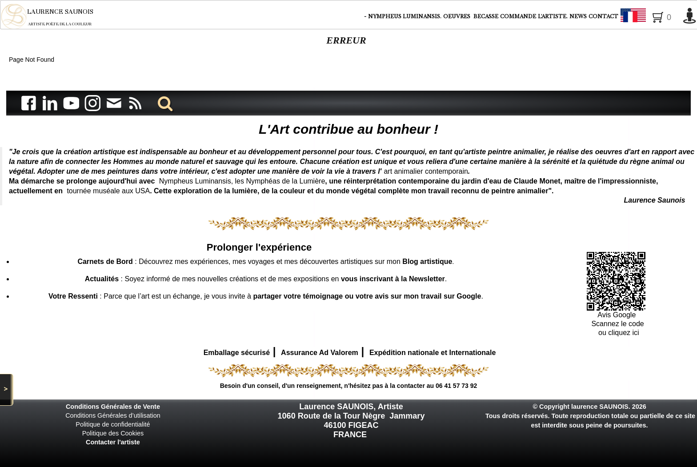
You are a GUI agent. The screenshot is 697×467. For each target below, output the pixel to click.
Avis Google (617, 315)
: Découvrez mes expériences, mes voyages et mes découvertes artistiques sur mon (264, 261)
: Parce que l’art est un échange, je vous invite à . (265, 296)
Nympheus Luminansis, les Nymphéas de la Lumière (242, 181)
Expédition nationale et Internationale (432, 352)
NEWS (578, 16)
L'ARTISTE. (553, 16)
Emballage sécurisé (237, 352)
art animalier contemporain (426, 171)
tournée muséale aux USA (108, 191)
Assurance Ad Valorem (319, 352)
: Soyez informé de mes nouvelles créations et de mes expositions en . (266, 279)
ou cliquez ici (618, 332)
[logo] (53, 16)
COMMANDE (518, 16)
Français (649, 17)
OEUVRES (457, 16)
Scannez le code (617, 323)
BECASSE (485, 16)
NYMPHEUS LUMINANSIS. (404, 16)
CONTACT (603, 16)
